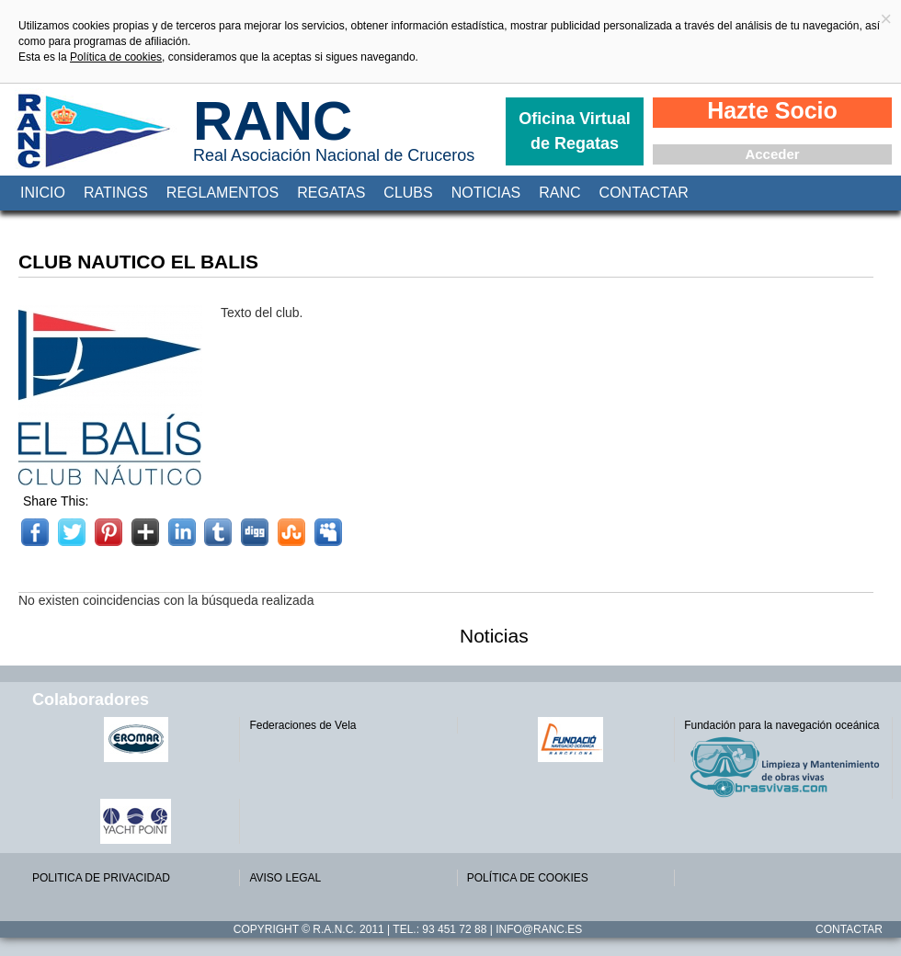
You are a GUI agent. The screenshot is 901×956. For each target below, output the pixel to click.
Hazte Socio (772, 110)
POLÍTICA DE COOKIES (527, 877)
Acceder (772, 154)
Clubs (407, 192)
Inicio (42, 192)
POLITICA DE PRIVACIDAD (101, 877)
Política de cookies (116, 57)
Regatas (331, 192)
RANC (272, 121)
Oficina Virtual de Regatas (575, 131)
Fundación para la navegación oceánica (781, 725)
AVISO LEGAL (285, 877)
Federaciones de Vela (302, 725)
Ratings (116, 192)
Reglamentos (222, 192)
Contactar (644, 192)
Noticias (486, 192)
